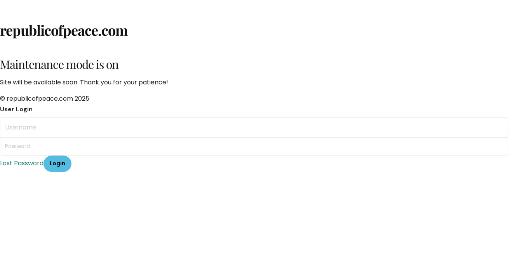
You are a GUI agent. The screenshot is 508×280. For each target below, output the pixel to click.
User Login (16, 109)
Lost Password (21, 163)
